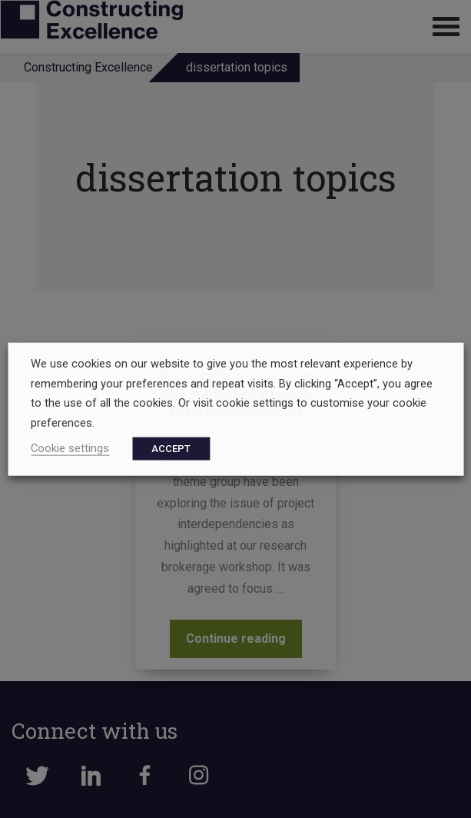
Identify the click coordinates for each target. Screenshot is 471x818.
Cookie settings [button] (70, 447)
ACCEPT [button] (171, 448)
